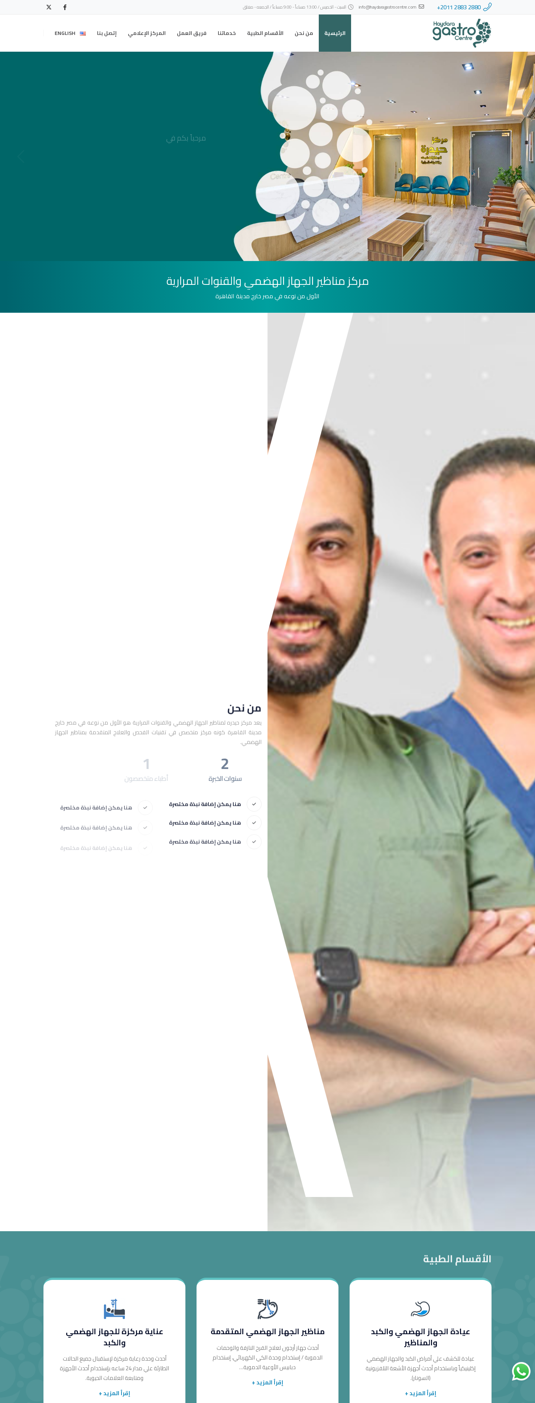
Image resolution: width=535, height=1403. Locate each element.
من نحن (304, 33)
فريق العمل (192, 33)
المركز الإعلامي (147, 33)
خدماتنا (227, 33)
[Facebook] (64, 7)
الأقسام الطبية (265, 33)
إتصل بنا (107, 33)
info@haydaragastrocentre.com (391, 7)
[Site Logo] (462, 33)
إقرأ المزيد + (421, 1393)
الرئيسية (335, 33)
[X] (48, 7)
